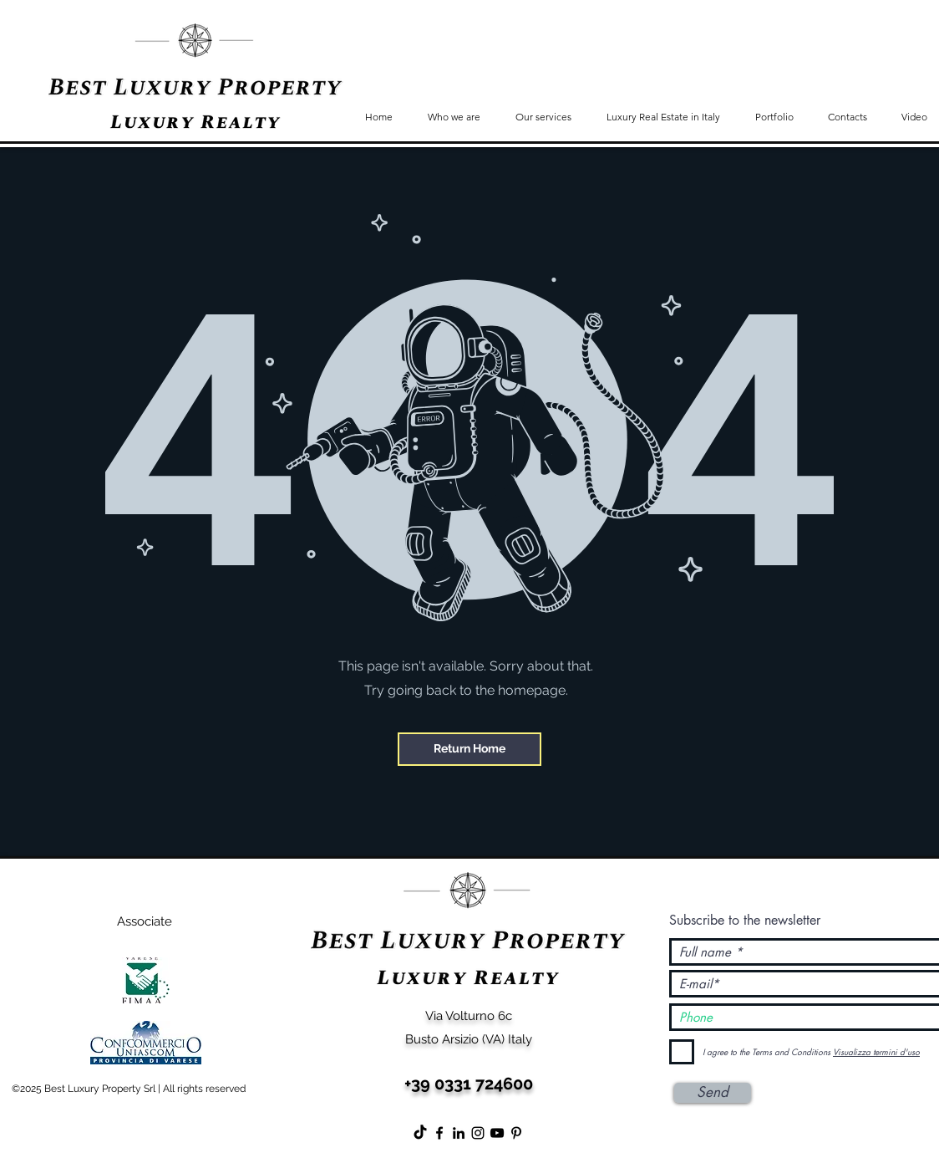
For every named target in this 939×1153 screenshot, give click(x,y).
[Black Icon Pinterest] (516, 1133)
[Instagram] (477, 1133)
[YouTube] (497, 1133)
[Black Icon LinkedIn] (458, 1133)
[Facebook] (439, 1133)
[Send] (712, 1093)
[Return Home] (469, 749)
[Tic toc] (420, 1133)
